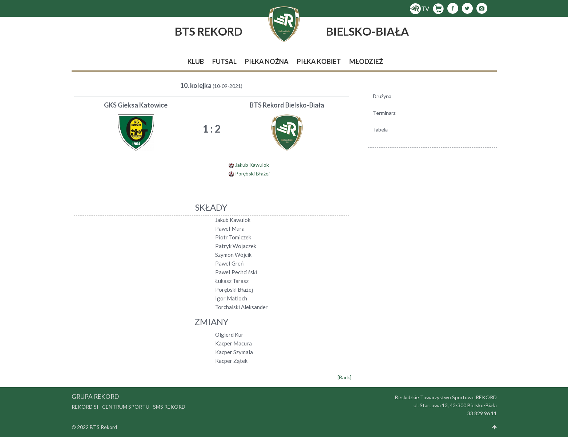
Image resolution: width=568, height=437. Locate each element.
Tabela (380, 129)
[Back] (344, 377)
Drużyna (382, 96)
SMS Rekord (169, 407)
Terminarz (384, 113)
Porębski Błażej (252, 173)
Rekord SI (85, 407)
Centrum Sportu (125, 407)
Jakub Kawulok (252, 165)
